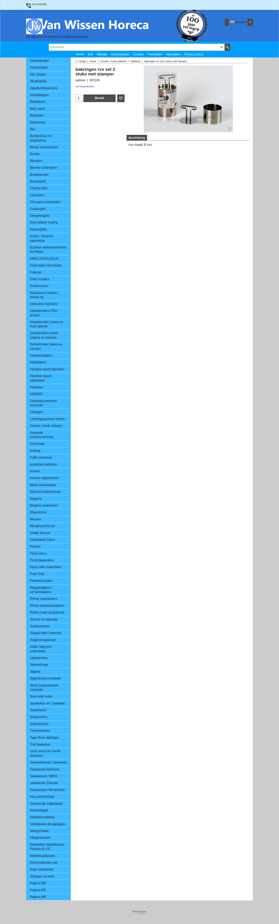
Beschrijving (137, 137)
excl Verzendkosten (85, 86)
